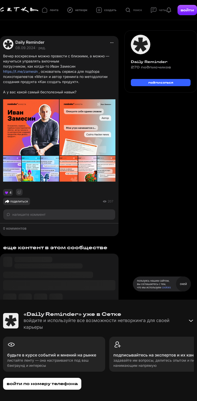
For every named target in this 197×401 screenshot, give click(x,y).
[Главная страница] (19, 10)
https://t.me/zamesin (20, 71)
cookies (166, 287)
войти (187, 10)
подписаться (160, 82)
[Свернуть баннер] (191, 321)
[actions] (111, 42)
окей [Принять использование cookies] (183, 284)
